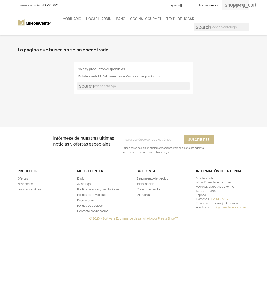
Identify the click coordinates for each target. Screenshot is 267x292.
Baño (120, 18)
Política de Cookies (90, 205)
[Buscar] (221, 27)
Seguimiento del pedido (152, 178)
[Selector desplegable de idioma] (177, 5)
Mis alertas (144, 195)
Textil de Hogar (180, 18)
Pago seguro (85, 200)
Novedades (25, 184)
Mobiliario (72, 18)
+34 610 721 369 (46, 5)
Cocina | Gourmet (145, 18)
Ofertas (23, 178)
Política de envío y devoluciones (98, 189)
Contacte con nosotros (92, 211)
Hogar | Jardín (98, 18)
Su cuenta (146, 171)
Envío (80, 178)
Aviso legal (84, 184)
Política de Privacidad (91, 195)
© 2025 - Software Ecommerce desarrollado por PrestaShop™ (133, 218)
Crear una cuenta (148, 189)
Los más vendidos (30, 189)
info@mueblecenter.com (229, 207)
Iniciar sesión (145, 184)
